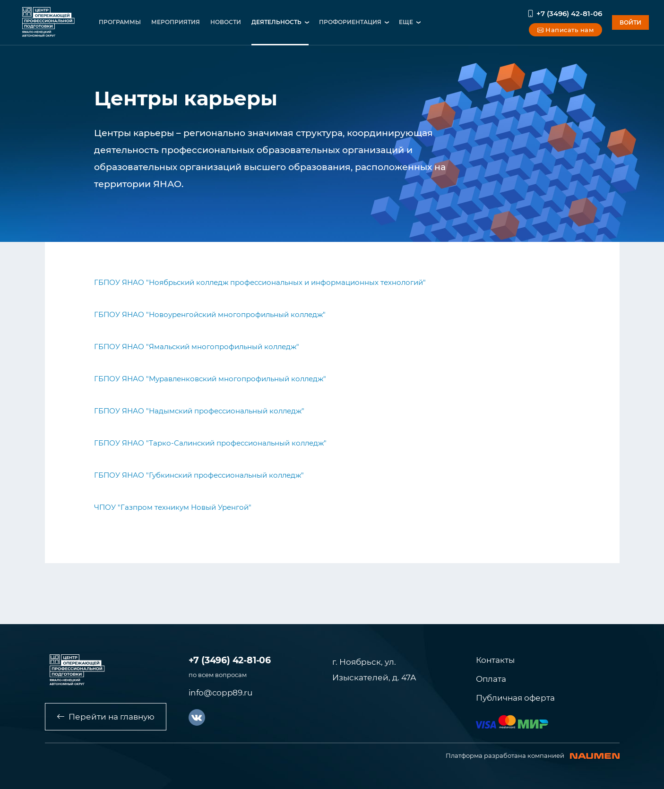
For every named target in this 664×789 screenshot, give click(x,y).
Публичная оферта (515, 698)
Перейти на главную (106, 716)
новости (225, 22)
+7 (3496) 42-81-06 (564, 13)
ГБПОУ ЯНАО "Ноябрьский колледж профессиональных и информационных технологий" (260, 282)
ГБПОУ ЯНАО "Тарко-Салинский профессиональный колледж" (210, 442)
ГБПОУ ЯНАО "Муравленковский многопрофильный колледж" (210, 378)
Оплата (491, 679)
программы (120, 22)
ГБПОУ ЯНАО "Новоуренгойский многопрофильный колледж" (210, 314)
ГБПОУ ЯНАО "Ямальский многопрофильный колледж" (196, 346)
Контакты (495, 660)
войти (630, 22)
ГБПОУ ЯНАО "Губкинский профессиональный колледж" (199, 475)
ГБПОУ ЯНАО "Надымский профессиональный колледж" (199, 410)
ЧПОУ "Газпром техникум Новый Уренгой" (172, 507)
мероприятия (175, 22)
